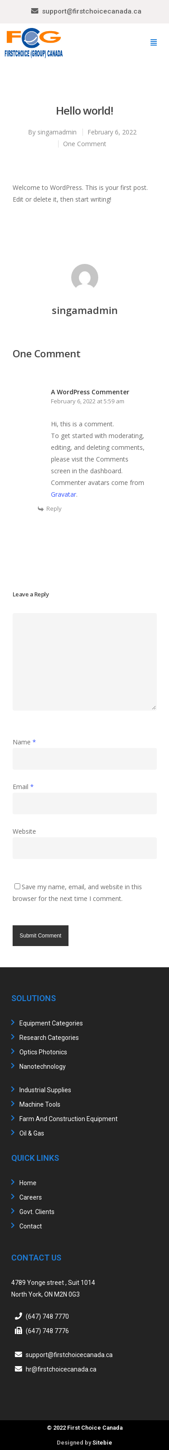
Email (23, 786)
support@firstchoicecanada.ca (92, 11)
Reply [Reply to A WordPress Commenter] (54, 508)
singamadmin (57, 132)
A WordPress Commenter (90, 392)
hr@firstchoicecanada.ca (61, 1369)
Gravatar (63, 494)
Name (24, 742)
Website (24, 831)
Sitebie (102, 1442)
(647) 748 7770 (47, 1316)
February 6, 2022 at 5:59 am (87, 401)
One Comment (84, 143)
